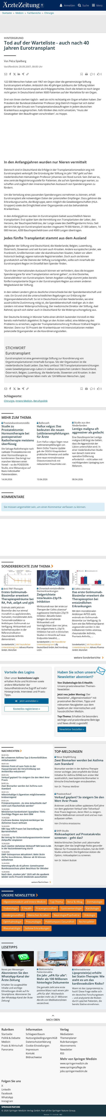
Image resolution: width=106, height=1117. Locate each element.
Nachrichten (10, 751)
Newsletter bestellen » (71, 729)
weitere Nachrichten (41, 882)
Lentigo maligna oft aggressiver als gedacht (88, 431)
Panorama (7, 1050)
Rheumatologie (11, 929)
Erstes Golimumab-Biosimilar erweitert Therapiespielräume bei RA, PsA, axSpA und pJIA (17, 598)
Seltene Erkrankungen (37, 929)
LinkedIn (6, 1090)
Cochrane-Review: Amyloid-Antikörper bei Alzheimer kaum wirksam (22, 822)
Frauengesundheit (46, 909)
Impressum (32, 1050)
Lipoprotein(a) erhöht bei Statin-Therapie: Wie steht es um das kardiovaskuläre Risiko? (88, 978)
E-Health (27, 909)
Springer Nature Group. (64, 1111)
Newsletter (66, 1050)
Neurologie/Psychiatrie (66, 915)
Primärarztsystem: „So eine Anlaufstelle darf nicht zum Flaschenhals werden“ (23, 805)
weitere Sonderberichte (89, 658)
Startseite (6, 1034)
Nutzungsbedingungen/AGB (41, 1038)
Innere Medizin (24, 401)
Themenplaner (68, 1038)
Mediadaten (66, 1034)
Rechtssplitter (86, 922)
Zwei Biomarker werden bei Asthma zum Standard (21, 788)
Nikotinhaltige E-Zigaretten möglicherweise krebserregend (23, 796)
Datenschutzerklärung (38, 1042)
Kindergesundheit (13, 915)
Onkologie (89, 915)
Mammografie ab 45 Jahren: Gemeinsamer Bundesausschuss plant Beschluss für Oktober (25, 867)
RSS (62, 1054)
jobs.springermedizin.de (73, 1071)
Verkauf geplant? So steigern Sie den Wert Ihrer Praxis (25, 779)
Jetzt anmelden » (26, 701)
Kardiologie (92, 909)
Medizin (5, 1042)
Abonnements (68, 1046)
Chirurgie (9, 401)
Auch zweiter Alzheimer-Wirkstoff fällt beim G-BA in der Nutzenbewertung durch (26, 847)
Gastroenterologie (71, 909)
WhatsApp (7, 1097)
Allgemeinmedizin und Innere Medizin (24, 902)
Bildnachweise (34, 1057)
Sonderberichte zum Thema (25, 566)
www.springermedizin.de (74, 1064)
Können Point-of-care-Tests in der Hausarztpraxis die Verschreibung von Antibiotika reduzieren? (20, 769)
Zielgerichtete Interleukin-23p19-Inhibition (49, 598)
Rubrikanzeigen (68, 1042)
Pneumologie (33, 922)
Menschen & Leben (38, 915)
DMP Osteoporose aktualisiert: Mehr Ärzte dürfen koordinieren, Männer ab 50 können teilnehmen (23, 858)
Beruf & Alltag (75, 902)
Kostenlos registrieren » (26, 709)
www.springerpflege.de (73, 1068)
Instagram (7, 1101)
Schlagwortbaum (35, 1034)
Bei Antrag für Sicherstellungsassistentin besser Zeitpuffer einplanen (25, 839)
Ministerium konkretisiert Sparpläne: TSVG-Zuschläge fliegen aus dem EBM (23, 813)
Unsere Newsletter (18, 895)
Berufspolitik (40, 401)
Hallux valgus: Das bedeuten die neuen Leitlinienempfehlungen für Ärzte (53, 432)
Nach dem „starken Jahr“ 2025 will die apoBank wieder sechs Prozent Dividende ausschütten (25, 876)
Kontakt (30, 1054)
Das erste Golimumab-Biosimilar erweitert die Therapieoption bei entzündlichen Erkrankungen (88, 600)
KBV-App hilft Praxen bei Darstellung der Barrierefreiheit (22, 830)
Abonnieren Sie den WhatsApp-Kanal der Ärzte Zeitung (15, 976)
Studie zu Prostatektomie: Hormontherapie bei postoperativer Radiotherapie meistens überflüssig (17, 435)
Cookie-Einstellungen (37, 1046)
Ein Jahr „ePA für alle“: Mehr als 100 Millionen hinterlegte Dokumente (53, 979)
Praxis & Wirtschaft (12, 1046)
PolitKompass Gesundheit (59, 922)
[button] (96, 5)
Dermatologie (94, 902)
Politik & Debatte (10, 1038)
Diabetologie (10, 909)
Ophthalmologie (12, 922)
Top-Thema (56, 902)
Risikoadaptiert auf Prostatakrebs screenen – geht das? (77, 836)
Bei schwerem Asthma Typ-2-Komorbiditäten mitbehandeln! (24, 759)
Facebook (6, 1094)
